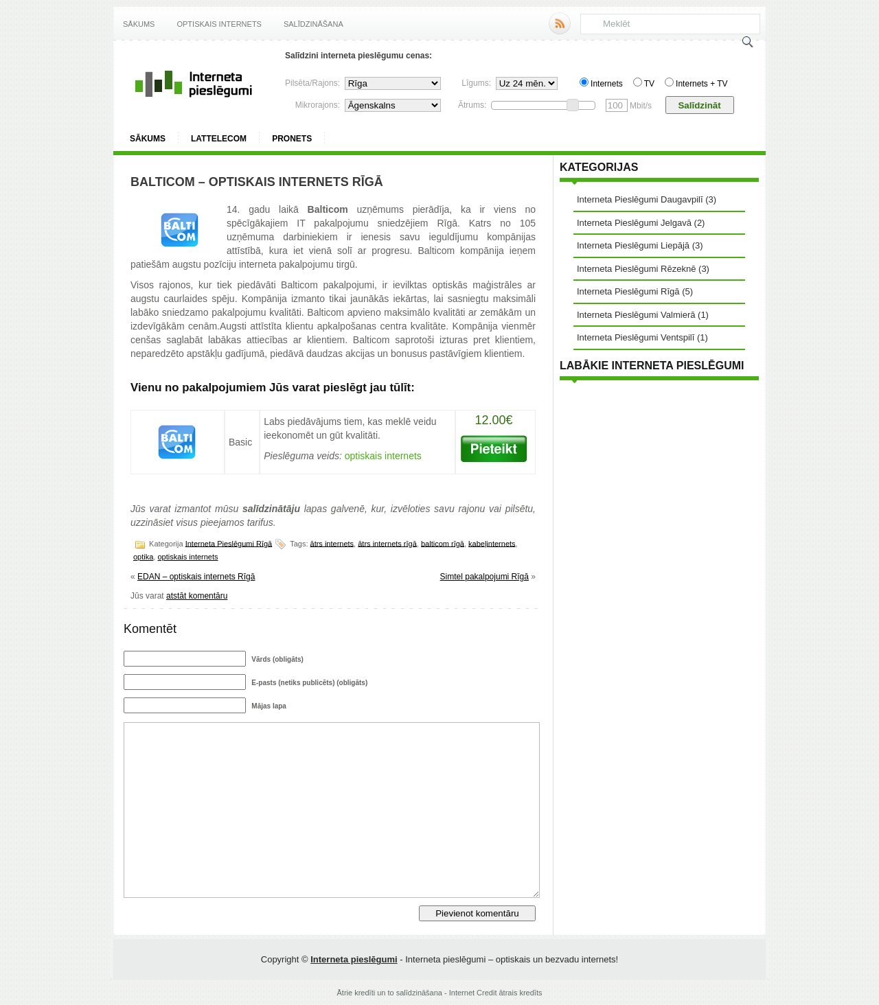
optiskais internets (187, 557)
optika (143, 557)
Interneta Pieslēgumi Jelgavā (634, 223)
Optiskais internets (218, 24)
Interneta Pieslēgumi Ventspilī (635, 337)
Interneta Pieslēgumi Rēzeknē (636, 269)
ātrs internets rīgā (387, 543)
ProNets (292, 138)
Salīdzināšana (313, 24)
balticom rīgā (442, 543)
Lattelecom (219, 138)
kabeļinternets (492, 543)
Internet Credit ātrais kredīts (496, 993)
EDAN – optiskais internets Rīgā (196, 576)
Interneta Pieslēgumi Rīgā (229, 543)
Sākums (139, 24)
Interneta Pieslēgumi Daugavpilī (640, 199)
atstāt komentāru (196, 596)
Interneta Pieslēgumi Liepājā (633, 245)
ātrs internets (332, 543)
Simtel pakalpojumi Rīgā (484, 576)
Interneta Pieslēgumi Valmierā (636, 315)
